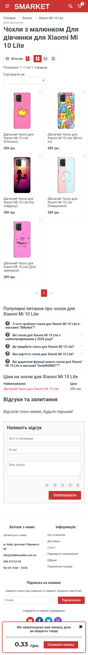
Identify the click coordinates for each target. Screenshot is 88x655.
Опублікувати (64, 495)
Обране (52, 560)
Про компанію (56, 535)
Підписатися (71, 600)
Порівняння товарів (59, 566)
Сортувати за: (14, 74)
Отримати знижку (60, 644)
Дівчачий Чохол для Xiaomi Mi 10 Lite (31, 389)
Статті (51, 547)
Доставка (53, 541)
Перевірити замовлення (62, 554)
